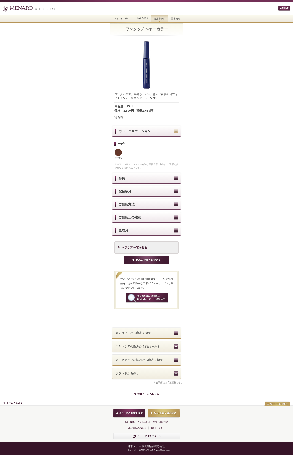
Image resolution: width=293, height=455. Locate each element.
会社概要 (130, 422)
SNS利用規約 (160, 422)
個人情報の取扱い (137, 428)
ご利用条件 (144, 422)
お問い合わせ (158, 428)
